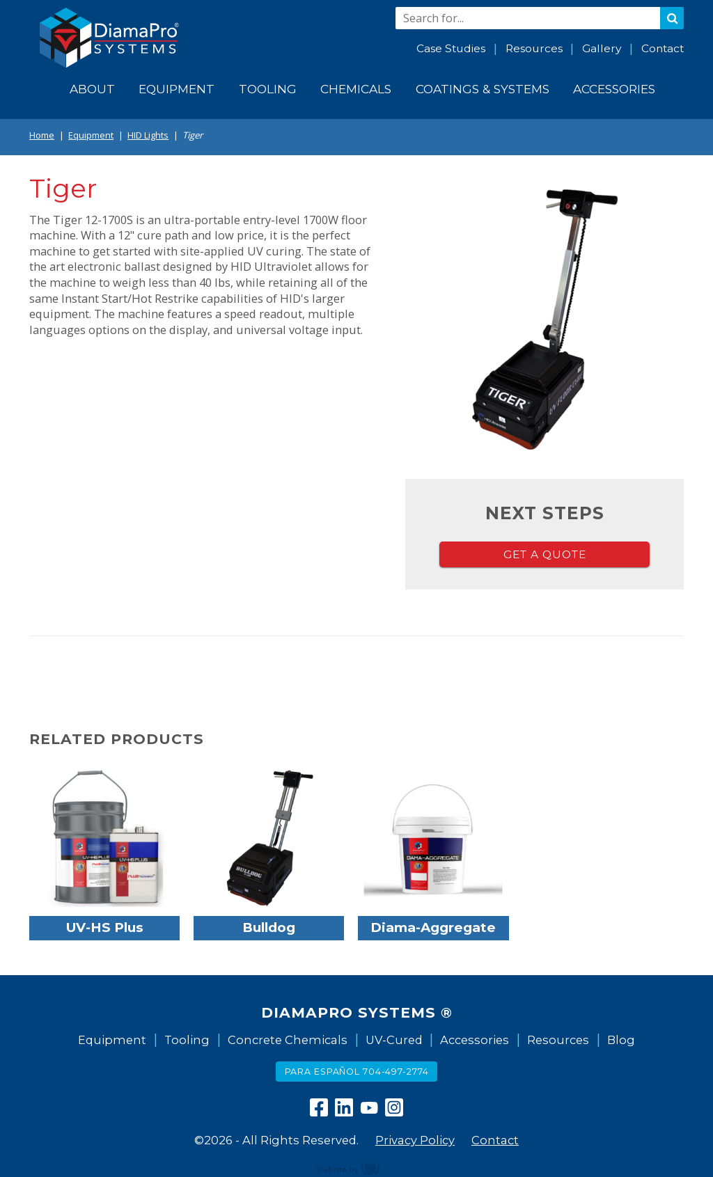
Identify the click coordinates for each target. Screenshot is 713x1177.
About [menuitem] (92, 88)
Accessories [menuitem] (614, 88)
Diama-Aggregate (433, 927)
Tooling (187, 1040)
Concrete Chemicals (287, 1040)
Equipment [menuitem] (176, 88)
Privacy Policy (415, 1140)
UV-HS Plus (104, 927)
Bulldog (268, 927)
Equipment (90, 135)
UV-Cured (394, 1040)
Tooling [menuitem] (268, 88)
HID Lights (148, 135)
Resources (534, 48)
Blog (621, 1040)
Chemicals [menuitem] (355, 88)
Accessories (474, 1040)
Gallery (601, 48)
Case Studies (450, 48)
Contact (662, 48)
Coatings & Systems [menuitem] (482, 88)
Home (41, 135)
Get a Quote (544, 554)
